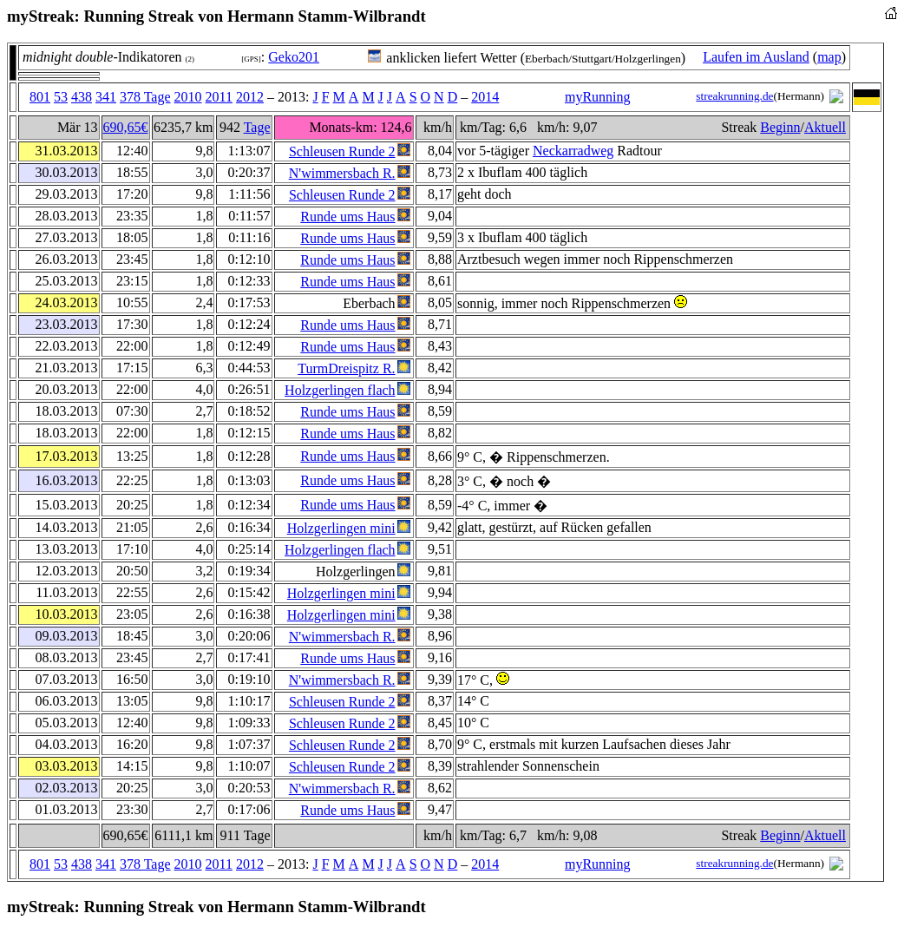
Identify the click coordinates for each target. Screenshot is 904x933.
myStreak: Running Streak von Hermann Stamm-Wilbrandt (216, 16)
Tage (257, 127)
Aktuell (825, 127)
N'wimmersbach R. (342, 173)
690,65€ (125, 127)
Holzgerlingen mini (341, 528)
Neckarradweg (573, 150)
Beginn (780, 127)
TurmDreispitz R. (346, 368)
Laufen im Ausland (756, 56)
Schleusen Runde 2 (342, 151)
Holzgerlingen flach (340, 390)
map (829, 56)
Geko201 (293, 56)
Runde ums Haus (347, 216)
